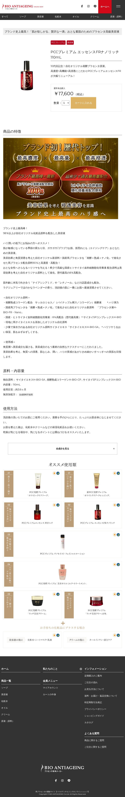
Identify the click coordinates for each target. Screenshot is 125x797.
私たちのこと (50, 668)
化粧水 (58, 16)
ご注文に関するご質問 (95, 747)
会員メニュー (50, 680)
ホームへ (105, 6)
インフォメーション (95, 668)
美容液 (40, 16)
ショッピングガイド (94, 715)
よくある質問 (91, 733)
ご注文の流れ (91, 682)
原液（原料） (116, 16)
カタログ (88, 722)
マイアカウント (50, 687)
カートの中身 (49, 694)
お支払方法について (94, 689)
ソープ (22, 16)
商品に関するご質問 (94, 740)
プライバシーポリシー (95, 709)
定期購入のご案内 (93, 675)
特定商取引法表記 (93, 702)
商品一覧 (6, 680)
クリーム (94, 16)
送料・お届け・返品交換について (100, 696)
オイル (76, 16)
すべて (5, 16)
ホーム (5, 668)
